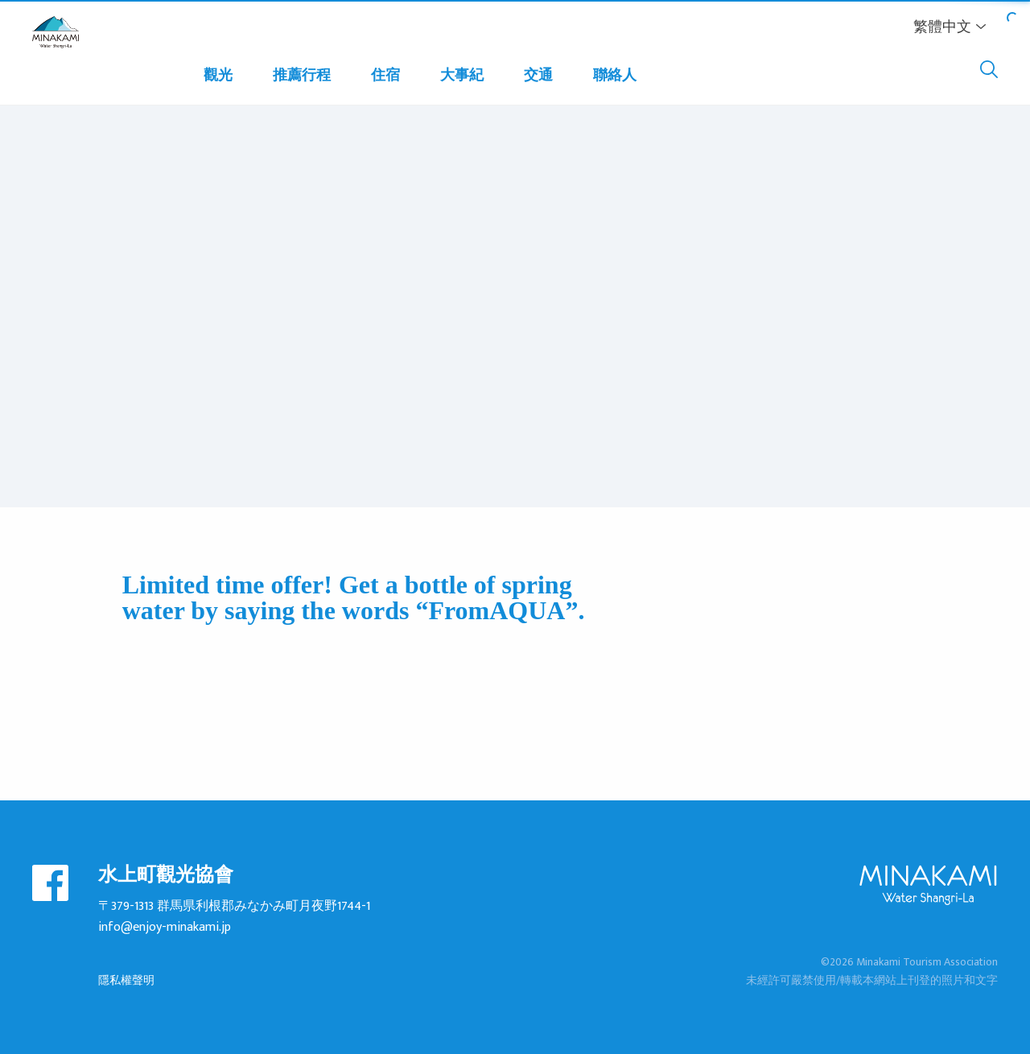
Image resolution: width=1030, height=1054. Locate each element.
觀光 (218, 76)
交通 (538, 76)
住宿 (385, 76)
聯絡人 (615, 76)
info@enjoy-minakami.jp (164, 927)
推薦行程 (302, 76)
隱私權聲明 (126, 980)
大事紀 (462, 76)
